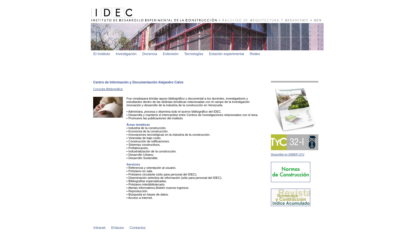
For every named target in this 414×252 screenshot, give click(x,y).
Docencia (149, 54)
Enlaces (117, 228)
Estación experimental (226, 54)
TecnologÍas (193, 54)
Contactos (137, 228)
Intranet (99, 228)
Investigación (126, 54)
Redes (255, 54)
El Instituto (101, 54)
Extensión (170, 54)
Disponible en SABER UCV (287, 154)
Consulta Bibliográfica (108, 89)
